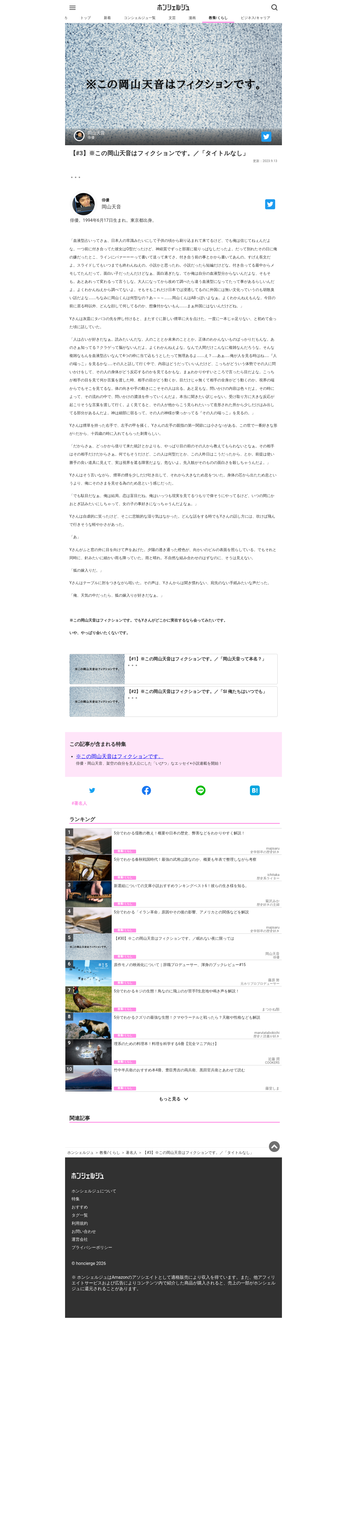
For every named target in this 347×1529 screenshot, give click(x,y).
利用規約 (80, 1223)
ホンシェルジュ (80, 1152)
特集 (76, 1198)
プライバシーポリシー (92, 1247)
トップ (85, 18)
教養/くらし (218, 18)
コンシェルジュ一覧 (140, 18)
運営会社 (80, 1239)
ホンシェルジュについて (94, 1191)
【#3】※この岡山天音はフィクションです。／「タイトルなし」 (198, 1152)
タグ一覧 (80, 1215)
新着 (107, 18)
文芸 (172, 18)
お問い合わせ (84, 1231)
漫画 (192, 18)
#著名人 (79, 803)
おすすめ (80, 1207)
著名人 (131, 1152)
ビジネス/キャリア (255, 18)
